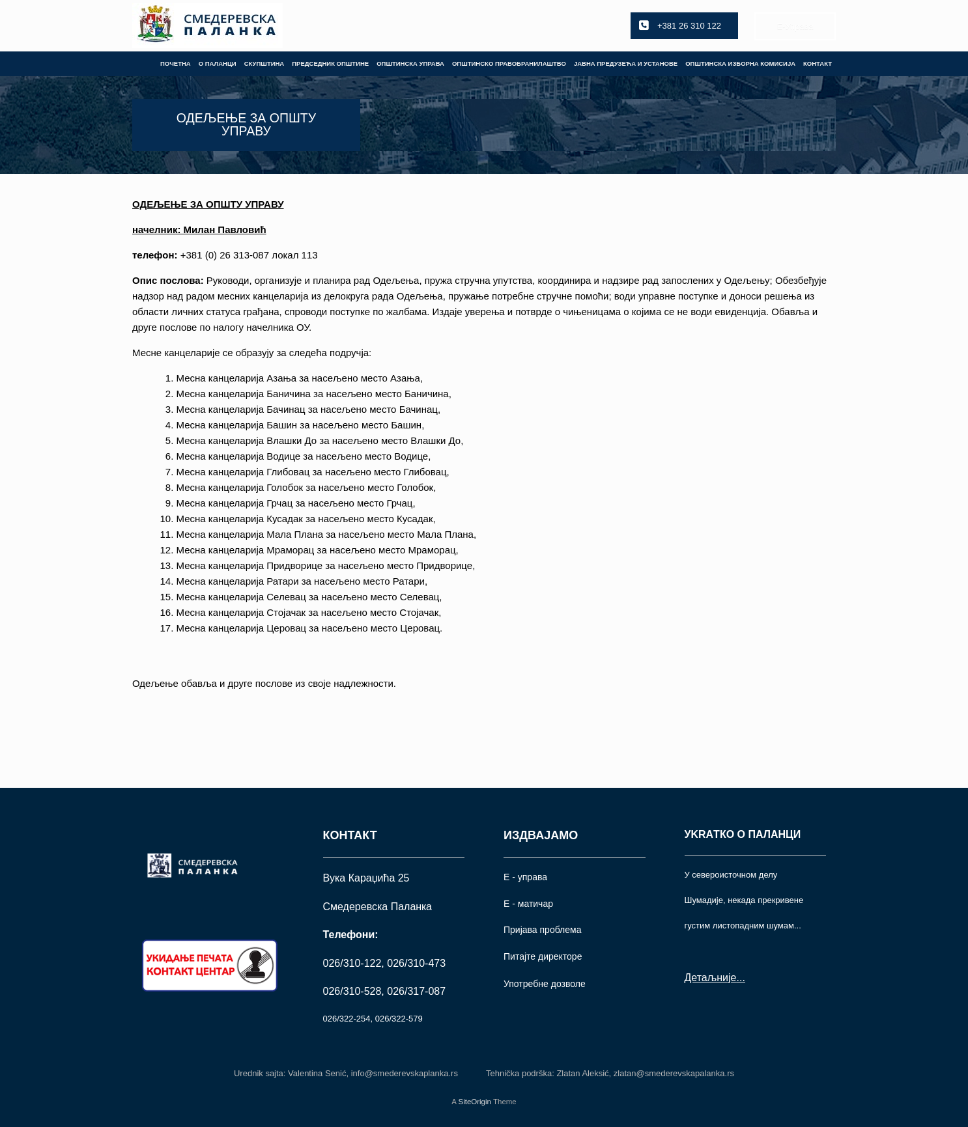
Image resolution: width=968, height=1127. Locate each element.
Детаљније (711, 977)
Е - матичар (528, 903)
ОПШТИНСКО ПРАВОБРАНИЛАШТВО (509, 63)
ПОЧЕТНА (175, 63)
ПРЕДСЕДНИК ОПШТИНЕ (330, 63)
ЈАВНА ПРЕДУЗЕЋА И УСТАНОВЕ (625, 63)
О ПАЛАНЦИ (217, 63)
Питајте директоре (543, 956)
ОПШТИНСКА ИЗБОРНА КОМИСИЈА (740, 63)
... (740, 977)
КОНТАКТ (817, 63)
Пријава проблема (542, 930)
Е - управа (525, 877)
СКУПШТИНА (264, 63)
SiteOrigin (474, 1102)
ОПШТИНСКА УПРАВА (410, 63)
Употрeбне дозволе (545, 984)
